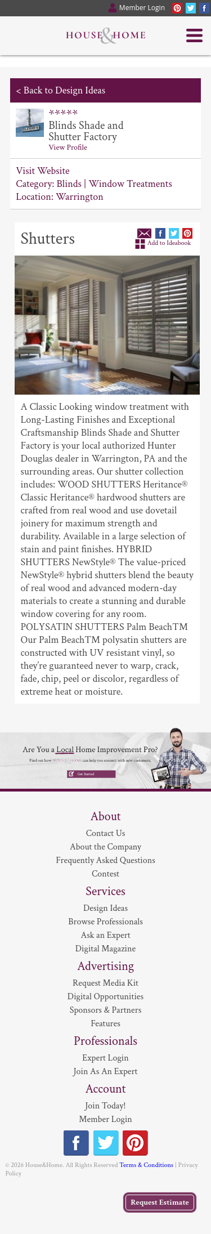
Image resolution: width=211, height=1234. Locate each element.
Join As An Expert (106, 1071)
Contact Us (105, 833)
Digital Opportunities (105, 997)
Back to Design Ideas (64, 90)
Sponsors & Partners (106, 1010)
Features (105, 1024)
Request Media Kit (105, 983)
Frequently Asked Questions (105, 860)
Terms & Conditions (146, 1165)
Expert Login (105, 1058)
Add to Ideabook (169, 243)
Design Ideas (105, 908)
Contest (105, 874)
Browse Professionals (105, 922)
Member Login (105, 1119)
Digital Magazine (105, 949)
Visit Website (42, 170)
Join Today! (105, 1106)
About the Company (105, 847)
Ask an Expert (105, 935)
